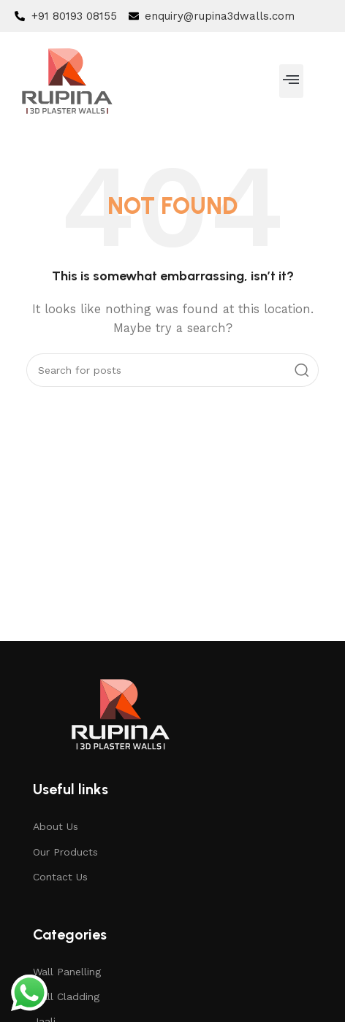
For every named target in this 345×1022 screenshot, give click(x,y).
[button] (291, 81)
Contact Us (60, 877)
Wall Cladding (66, 996)
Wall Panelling (67, 971)
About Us (55, 826)
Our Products (65, 852)
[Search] (172, 370)
